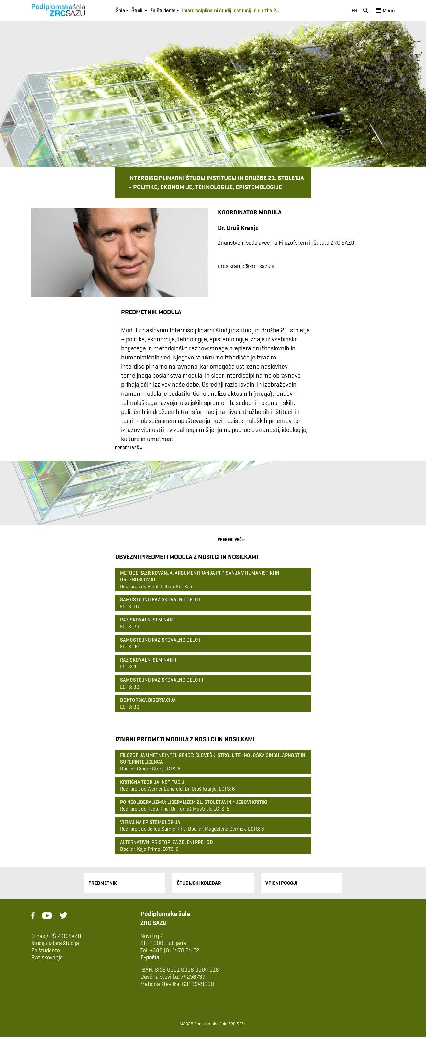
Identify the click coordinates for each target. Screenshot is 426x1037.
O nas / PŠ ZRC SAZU (56, 936)
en (354, 10)
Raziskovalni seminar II (148, 659)
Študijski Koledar (199, 883)
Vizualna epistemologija (150, 822)
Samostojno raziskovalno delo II (161, 639)
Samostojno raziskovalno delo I (160, 599)
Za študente (162, 10)
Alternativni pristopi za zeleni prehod (166, 842)
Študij (137, 10)
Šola (120, 10)
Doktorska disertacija (148, 700)
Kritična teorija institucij (152, 782)
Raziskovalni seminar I (147, 619)
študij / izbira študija (55, 943)
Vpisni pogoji (281, 883)
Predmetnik (102, 883)
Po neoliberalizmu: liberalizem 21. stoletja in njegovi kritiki (193, 802)
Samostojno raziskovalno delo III (161, 680)
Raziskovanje (47, 957)
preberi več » (128, 447)
